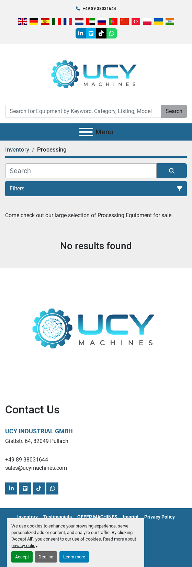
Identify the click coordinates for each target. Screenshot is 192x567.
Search (174, 111)
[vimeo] (91, 33)
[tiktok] (101, 33)
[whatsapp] (111, 33)
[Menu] (86, 132)
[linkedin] (81, 33)
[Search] (83, 111)
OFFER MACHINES (97, 517)
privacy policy (24, 545)
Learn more (74, 556)
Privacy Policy (159, 517)
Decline (45, 556)
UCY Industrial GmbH (39, 431)
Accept (22, 556)
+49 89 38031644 (99, 8)
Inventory (27, 517)
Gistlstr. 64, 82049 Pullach (36, 441)
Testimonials (57, 517)
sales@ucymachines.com (36, 468)
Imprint (131, 517)
